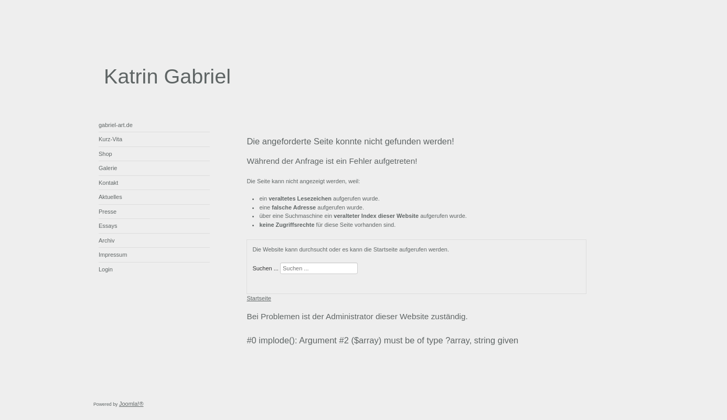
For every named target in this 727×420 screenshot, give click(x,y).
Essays (108, 226)
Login (106, 269)
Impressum (113, 254)
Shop (105, 154)
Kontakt (108, 183)
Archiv (107, 240)
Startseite (259, 298)
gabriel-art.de (116, 125)
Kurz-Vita (110, 139)
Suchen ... (265, 268)
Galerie (108, 168)
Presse (107, 211)
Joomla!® (131, 404)
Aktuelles (110, 197)
